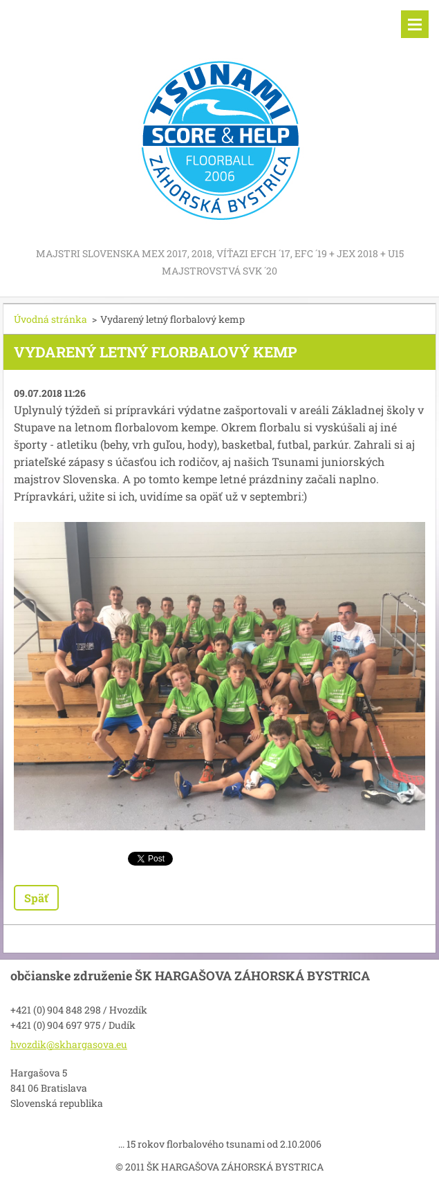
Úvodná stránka (50, 319)
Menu (415, 24)
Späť (36, 897)
